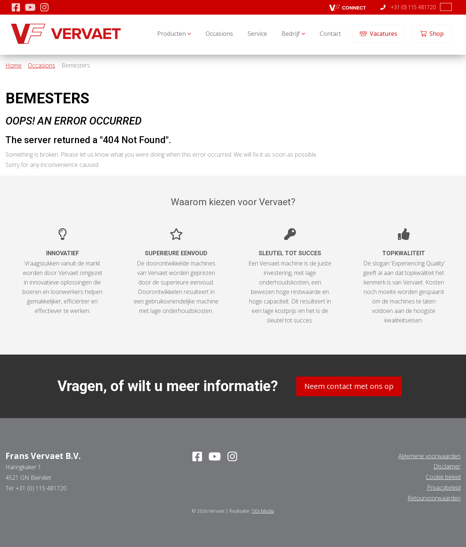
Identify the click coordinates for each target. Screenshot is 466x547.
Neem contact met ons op (349, 386)
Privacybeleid (444, 487)
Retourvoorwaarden (434, 498)
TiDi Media (263, 511)
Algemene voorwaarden (429, 456)
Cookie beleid (443, 477)
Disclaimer (447, 466)
